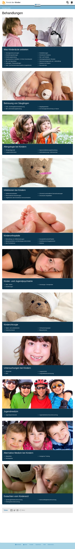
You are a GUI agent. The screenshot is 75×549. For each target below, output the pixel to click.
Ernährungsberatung (11, 57)
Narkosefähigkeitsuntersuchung (47, 499)
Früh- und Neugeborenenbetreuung (15, 106)
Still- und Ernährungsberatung (14, 108)
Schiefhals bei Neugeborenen (47, 241)
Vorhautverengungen (45, 328)
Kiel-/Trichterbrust (10, 243)
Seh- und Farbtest (44, 57)
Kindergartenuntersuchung (13, 501)
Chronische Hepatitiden (45, 195)
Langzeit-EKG (43, 371)
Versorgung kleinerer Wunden (47, 59)
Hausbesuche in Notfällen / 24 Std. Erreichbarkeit (19, 59)
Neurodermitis (43, 65)
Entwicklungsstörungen (12, 55)
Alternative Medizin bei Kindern (18, 453)
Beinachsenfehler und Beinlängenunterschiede (18, 241)
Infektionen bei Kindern (15, 190)
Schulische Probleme (45, 55)
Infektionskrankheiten (11, 193)
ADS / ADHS (9, 284)
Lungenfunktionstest (11, 152)
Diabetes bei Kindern (45, 63)
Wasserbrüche (43, 330)
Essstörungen (9, 286)
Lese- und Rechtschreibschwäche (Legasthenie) (18, 65)
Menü (37, 5)
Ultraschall (8, 371)
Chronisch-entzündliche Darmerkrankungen (51, 193)
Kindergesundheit (6, 8)
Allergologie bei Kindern (15, 146)
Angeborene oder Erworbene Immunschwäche (18, 197)
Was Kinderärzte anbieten (16, 49)
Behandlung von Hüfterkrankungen (15, 239)
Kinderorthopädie (12, 235)
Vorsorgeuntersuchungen (12, 53)
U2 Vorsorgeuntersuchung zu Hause (49, 108)
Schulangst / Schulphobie (46, 284)
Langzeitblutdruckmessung (46, 373)
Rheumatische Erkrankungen (13, 195)
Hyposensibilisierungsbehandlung (48, 150)
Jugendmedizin (11, 411)
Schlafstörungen (43, 53)
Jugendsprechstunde (11, 415)
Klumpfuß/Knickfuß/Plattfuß (46, 239)
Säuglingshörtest (43, 106)
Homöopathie (9, 458)
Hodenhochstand (10, 330)
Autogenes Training (44, 456)
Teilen (6, 510)
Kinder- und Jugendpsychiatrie (18, 281)
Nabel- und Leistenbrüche (12, 328)
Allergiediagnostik (10, 150)
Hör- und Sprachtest (11, 61)
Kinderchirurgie (11, 324)
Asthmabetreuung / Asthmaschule (48, 152)
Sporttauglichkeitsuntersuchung (14, 499)
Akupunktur (9, 456)
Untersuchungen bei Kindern (17, 368)
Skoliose (41, 243)
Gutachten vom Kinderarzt (16, 496)
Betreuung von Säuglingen (16, 103)
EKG (7, 373)
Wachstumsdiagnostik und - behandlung (50, 61)
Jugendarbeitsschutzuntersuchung (48, 415)
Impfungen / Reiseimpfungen (13, 63)
